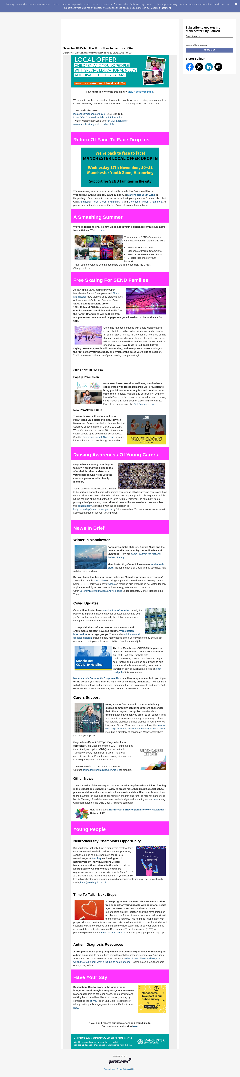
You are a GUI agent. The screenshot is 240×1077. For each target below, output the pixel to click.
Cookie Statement (161, 7)
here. (103, 230)
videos (111, 583)
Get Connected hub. (145, 404)
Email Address (193, 36)
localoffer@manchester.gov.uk (89, 113)
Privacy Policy (109, 1069)
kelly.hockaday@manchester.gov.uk (92, 509)
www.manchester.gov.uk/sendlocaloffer (94, 124)
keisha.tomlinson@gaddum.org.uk (101, 769)
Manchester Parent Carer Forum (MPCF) (100, 201)
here (155, 799)
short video (100, 580)
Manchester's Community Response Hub (97, 678)
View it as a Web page (140, 91)
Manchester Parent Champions (145, 201)
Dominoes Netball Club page (98, 437)
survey (93, 1000)
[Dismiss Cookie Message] (236, 3)
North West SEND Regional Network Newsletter (136, 809)
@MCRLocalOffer (117, 120)
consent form (85, 505)
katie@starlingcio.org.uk (93, 882)
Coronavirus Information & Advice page (100, 590)
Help (134, 1069)
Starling (96, 858)
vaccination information (116, 610)
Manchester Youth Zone (141, 194)
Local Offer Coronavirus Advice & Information (98, 117)
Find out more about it (113, 932)
